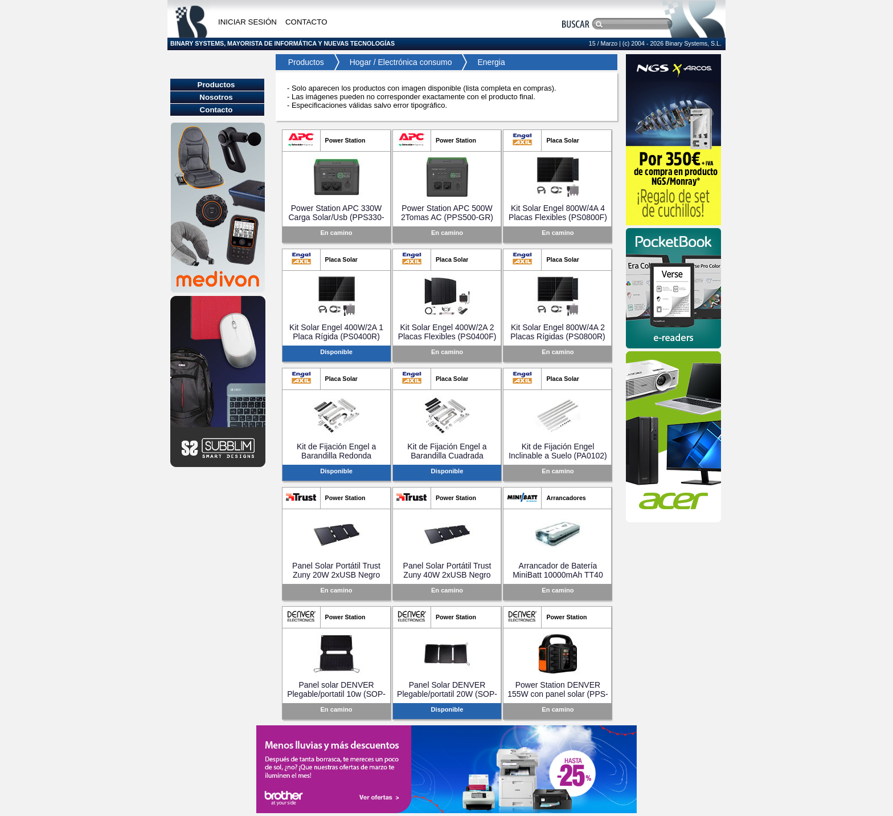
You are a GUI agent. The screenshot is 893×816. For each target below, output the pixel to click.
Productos (302, 62)
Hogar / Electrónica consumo (401, 62)
